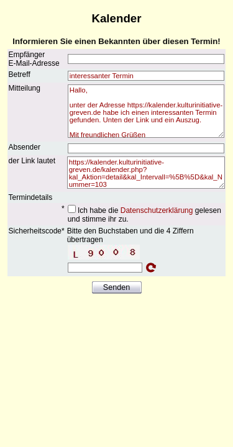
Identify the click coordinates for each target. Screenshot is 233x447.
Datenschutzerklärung (157, 210)
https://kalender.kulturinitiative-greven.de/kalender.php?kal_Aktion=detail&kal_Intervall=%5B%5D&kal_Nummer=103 (146, 172)
